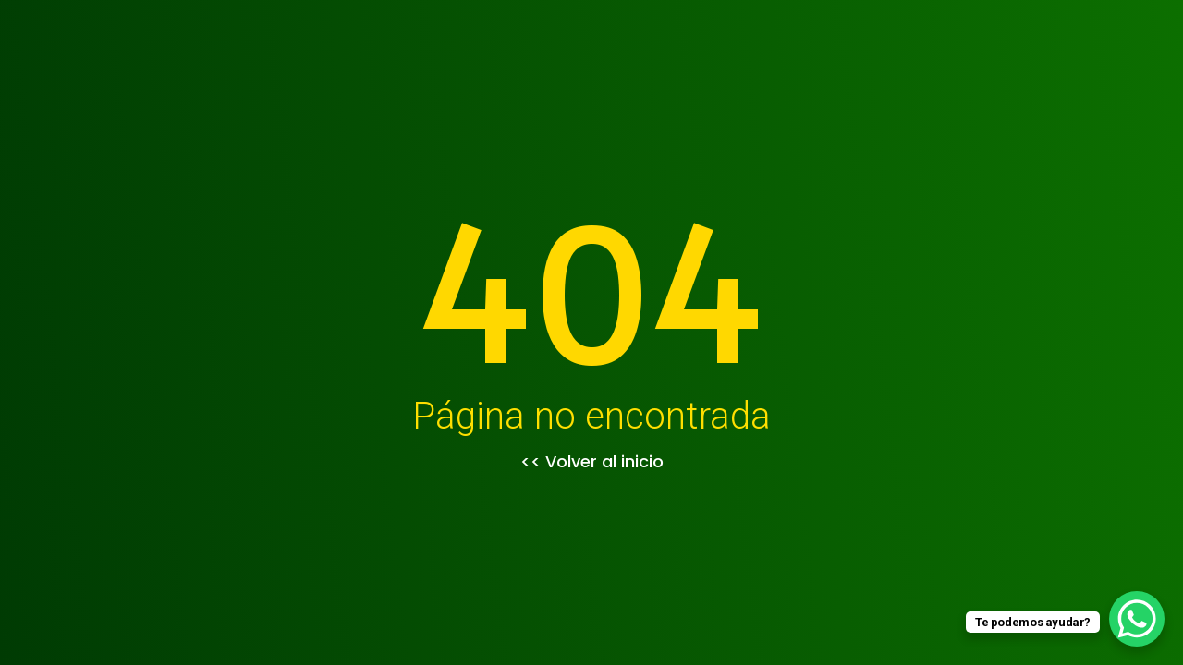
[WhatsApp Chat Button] (1137, 619)
